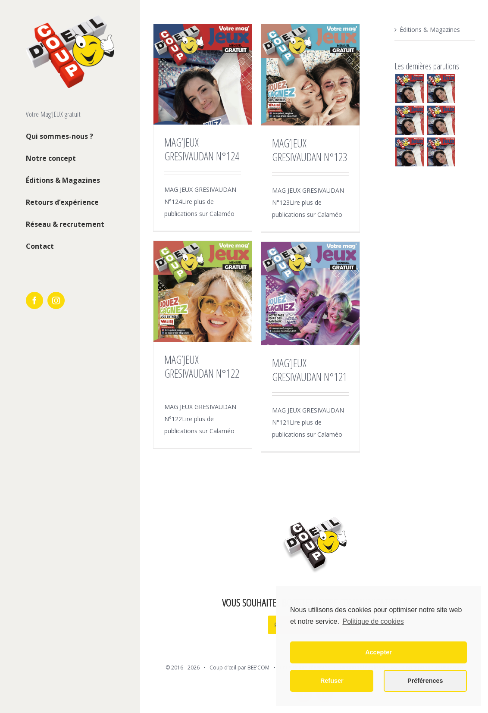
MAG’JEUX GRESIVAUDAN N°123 (309, 150)
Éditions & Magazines (430, 29)
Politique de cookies (373, 621)
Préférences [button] (425, 680)
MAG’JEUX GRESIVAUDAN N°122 (201, 366)
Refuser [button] (332, 680)
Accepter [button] (378, 652)
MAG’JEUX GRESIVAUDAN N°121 (309, 370)
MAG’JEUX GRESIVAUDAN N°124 (201, 149)
